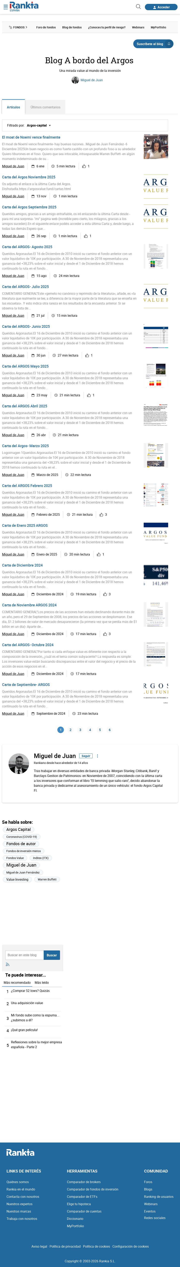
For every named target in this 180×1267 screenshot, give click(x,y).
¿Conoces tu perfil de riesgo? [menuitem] (107, 27)
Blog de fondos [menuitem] (72, 27)
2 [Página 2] (70, 730)
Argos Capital (18, 829)
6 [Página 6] (110, 730)
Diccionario (75, 1218)
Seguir (86, 756)
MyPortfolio (75, 1226)
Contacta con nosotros (23, 1196)
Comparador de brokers (84, 1182)
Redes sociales (155, 1218)
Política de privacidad (65, 1246)
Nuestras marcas (19, 1211)
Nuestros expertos (19, 1204)
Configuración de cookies (130, 1246)
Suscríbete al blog (155, 44)
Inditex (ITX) (41, 858)
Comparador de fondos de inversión (92, 1189)
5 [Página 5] (100, 730)
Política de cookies (96, 1246)
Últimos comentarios (45, 107)
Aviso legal (39, 1246)
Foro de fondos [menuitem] (46, 27)
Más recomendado (17, 982)
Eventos (150, 1211)
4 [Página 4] (90, 730)
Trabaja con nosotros (22, 1218)
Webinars (151, 1204)
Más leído (42, 982)
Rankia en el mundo (21, 1189)
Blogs (148, 1189)
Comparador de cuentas (84, 1211)
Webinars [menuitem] (138, 27)
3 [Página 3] (80, 730)
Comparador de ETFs (82, 1196)
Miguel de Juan (92, 80)
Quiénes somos (18, 1182)
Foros (148, 1182)
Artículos (13, 107)
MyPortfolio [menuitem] (158, 27)
